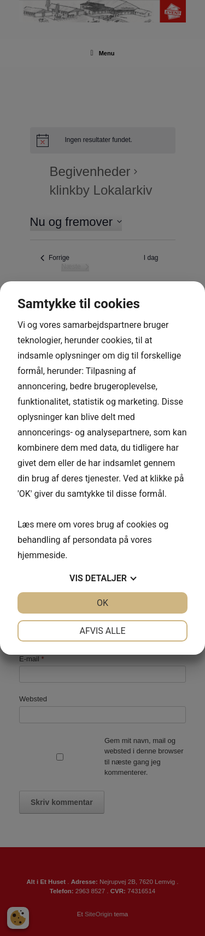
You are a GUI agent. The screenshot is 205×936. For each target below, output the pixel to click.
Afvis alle (102, 631)
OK (102, 603)
